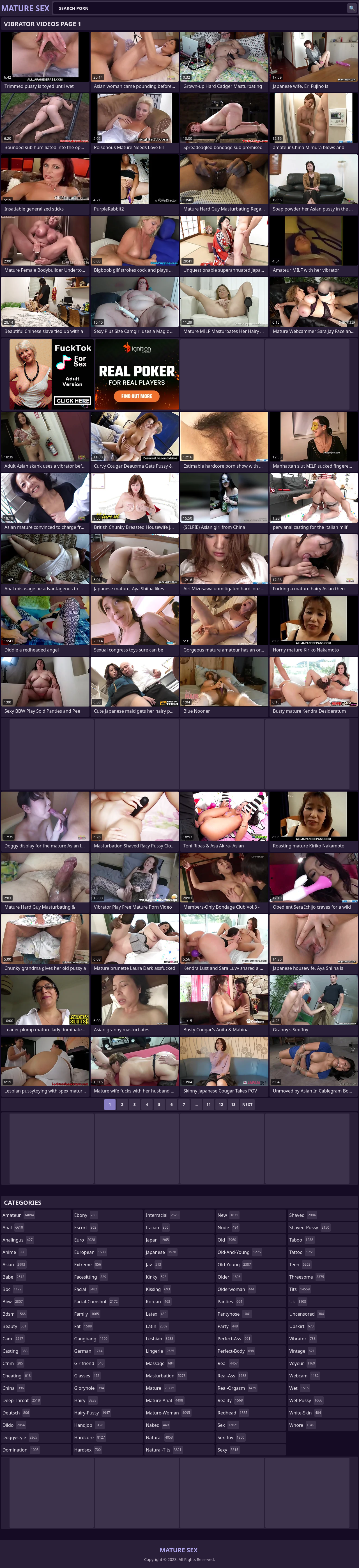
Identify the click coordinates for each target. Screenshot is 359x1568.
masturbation (166, 1376)
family (87, 1314)
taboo (301, 1240)
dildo (14, 1425)
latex (157, 1314)
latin (157, 1326)
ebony (86, 1215)
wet (299, 1388)
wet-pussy (306, 1400)
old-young (235, 1264)
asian (15, 1264)
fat (83, 1326)
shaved (303, 1215)
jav (154, 1264)
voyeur (302, 1363)
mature (161, 1388)
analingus (18, 1240)
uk (298, 1301)
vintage (302, 1351)
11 (208, 1104)
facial (86, 1289)
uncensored (307, 1314)
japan (158, 1240)
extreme (88, 1264)
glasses (87, 1376)
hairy (86, 1400)
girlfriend (89, 1363)
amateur (19, 1215)
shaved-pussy (309, 1227)
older (230, 1277)
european (90, 1252)
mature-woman (168, 1413)
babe (14, 1277)
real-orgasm (237, 1388)
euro (85, 1240)
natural (160, 1437)
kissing (158, 1289)
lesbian (160, 1338)
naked (158, 1425)
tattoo (302, 1252)
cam (14, 1338)
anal (13, 1227)
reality (231, 1400)
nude (229, 1227)
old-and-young (240, 1252)
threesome (307, 1277)
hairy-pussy (93, 1413)
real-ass (233, 1376)
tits (300, 1289)
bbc (13, 1289)
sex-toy (232, 1437)
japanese (161, 1252)
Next (247, 1104)
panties (231, 1301)
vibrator (303, 1338)
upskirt (302, 1326)
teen (300, 1264)
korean (159, 1301)
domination (21, 1450)
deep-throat (22, 1400)
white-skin (305, 1413)
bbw (13, 1301)
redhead (233, 1413)
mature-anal (165, 1400)
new (229, 1215)
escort (86, 1227)
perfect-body (236, 1351)
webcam (304, 1376)
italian (158, 1227)
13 (233, 1104)
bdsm (15, 1314)
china (14, 1388)
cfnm (13, 1363)
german (89, 1351)
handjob (89, 1425)
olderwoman (237, 1289)
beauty (15, 1326)
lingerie (161, 1351)
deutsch (16, 1413)
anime (15, 1252)
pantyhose (235, 1314)
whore (302, 1425)
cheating (17, 1376)
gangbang (91, 1338)
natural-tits (164, 1450)
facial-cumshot (96, 1301)
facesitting (91, 1277)
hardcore (90, 1437)
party (228, 1326)
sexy (229, 1450)
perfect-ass (235, 1338)
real (228, 1363)
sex (228, 1425)
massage (160, 1363)
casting (16, 1351)
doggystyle (21, 1437)
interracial (163, 1215)
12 (221, 1104)
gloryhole (89, 1388)
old (228, 1240)
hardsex (88, 1450)
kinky (157, 1277)
